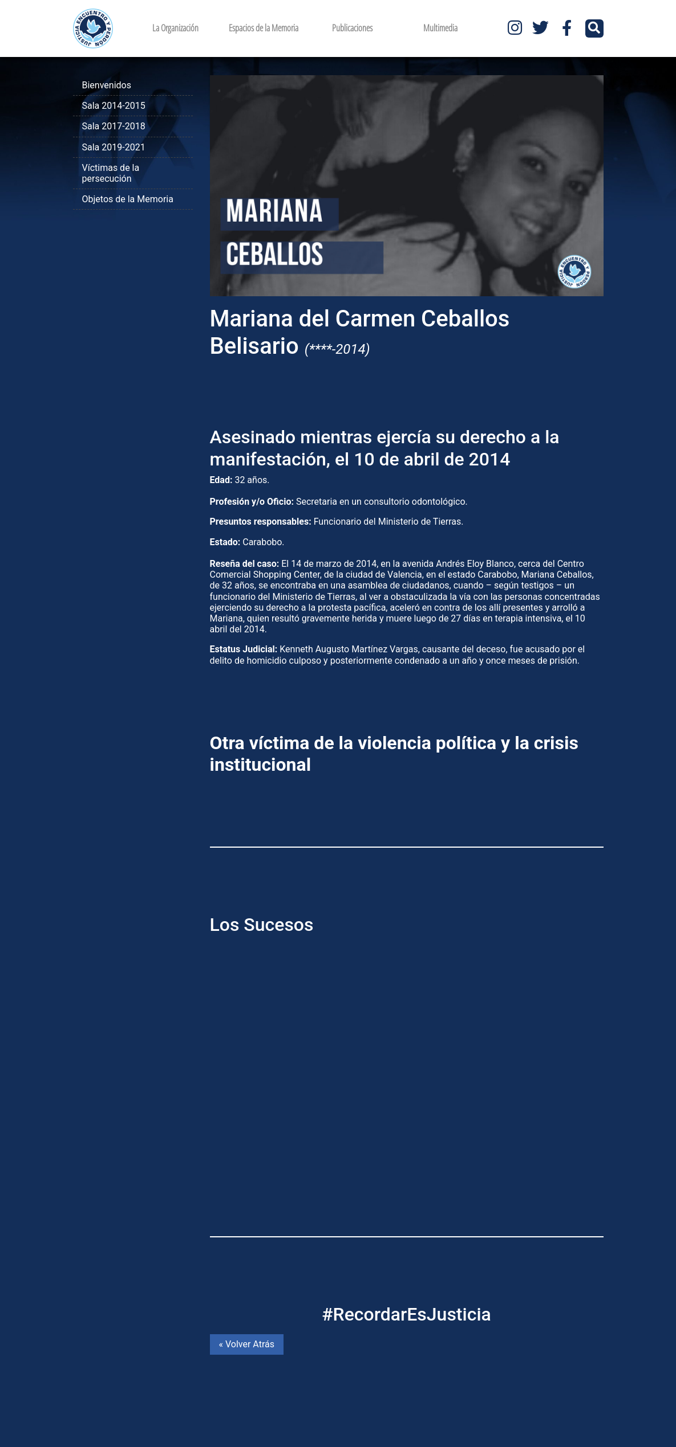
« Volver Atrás (246, 1344)
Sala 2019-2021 (113, 147)
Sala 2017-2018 (113, 126)
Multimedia (440, 28)
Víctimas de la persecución (111, 173)
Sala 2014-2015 (113, 105)
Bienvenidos (106, 85)
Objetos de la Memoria (127, 199)
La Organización (175, 28)
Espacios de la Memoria (263, 28)
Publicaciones (352, 28)
